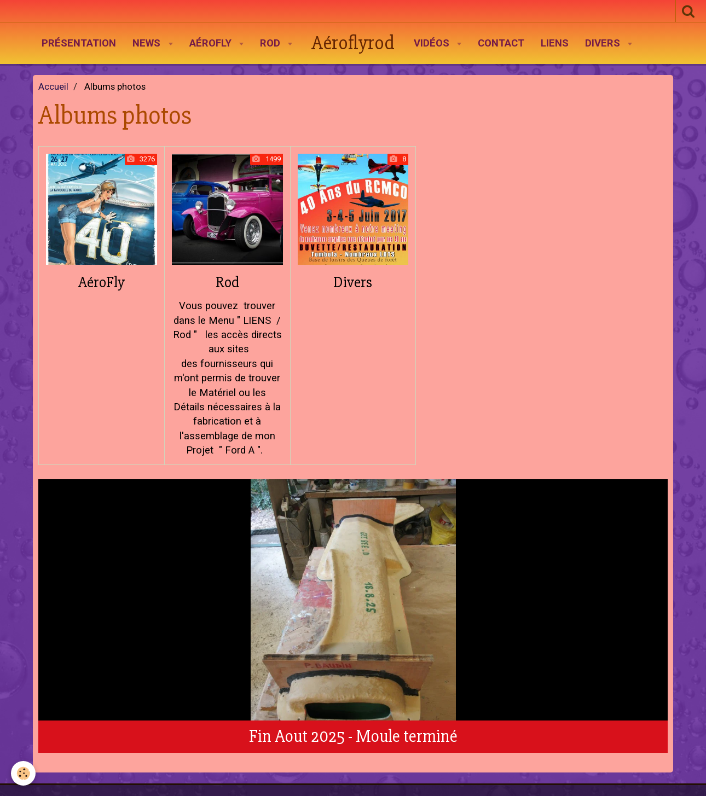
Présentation (79, 43)
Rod (271, 43)
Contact (501, 43)
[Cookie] (23, 773)
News (147, 43)
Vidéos (433, 43)
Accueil (53, 87)
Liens (555, 43)
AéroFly (211, 43)
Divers (604, 43)
